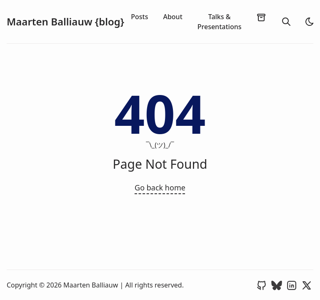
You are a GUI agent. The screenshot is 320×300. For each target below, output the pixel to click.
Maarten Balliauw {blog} (65, 21)
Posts (139, 16)
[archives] (261, 17)
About (172, 16)
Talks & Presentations (220, 21)
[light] (309, 21)
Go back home (160, 187)
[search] (286, 21)
